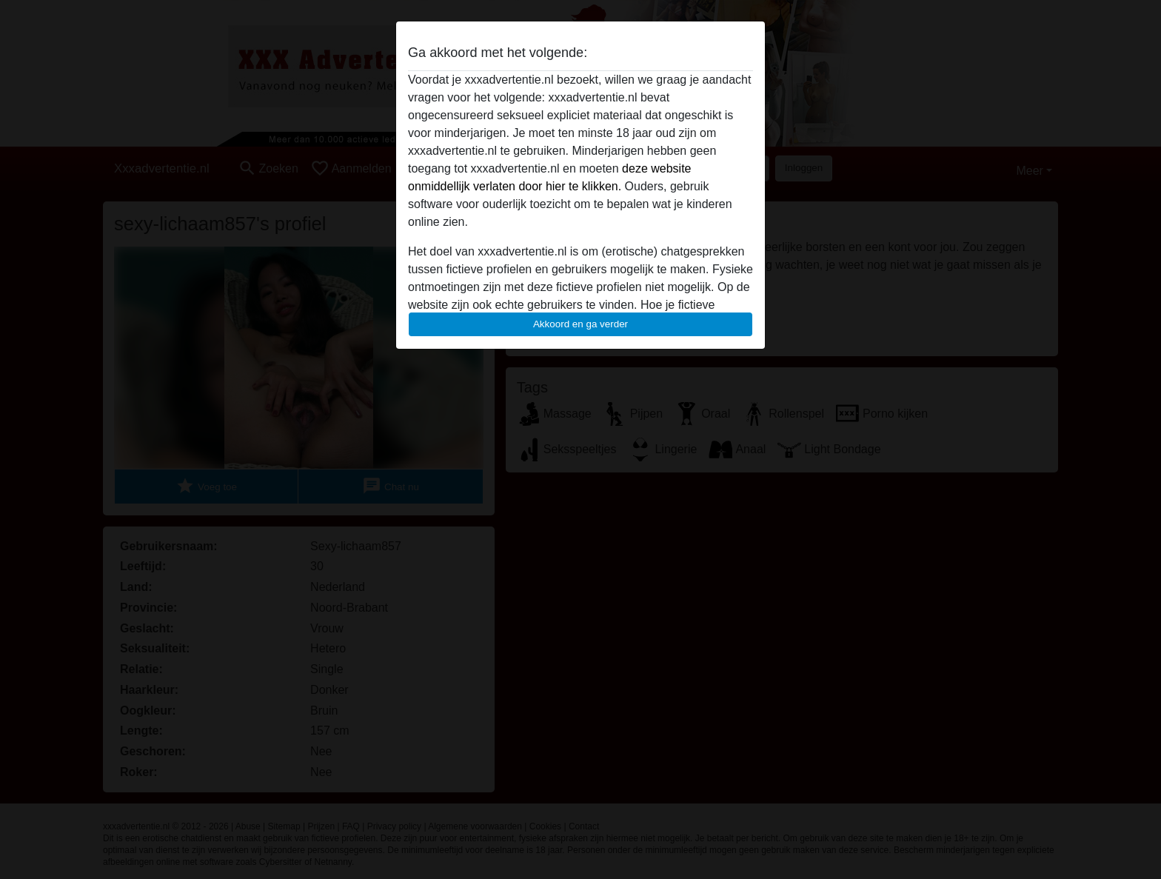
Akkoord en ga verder (580, 324)
